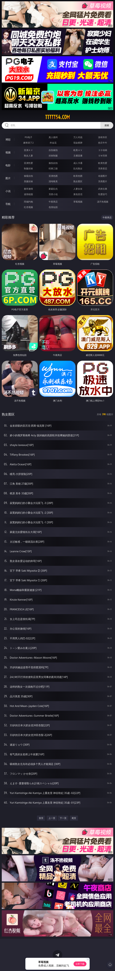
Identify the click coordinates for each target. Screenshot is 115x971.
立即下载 (79, 963)
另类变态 (102, 168)
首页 (41, 818)
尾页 (74, 818)
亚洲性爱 (28, 162)
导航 (8, 204)
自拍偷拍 (53, 150)
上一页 (52, 818)
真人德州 (53, 137)
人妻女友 (77, 188)
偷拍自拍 (53, 162)
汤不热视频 (102, 201)
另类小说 (53, 194)
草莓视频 (77, 201)
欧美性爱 (102, 162)
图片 (8, 178)
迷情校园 (28, 194)
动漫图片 (102, 175)
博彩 (8, 139)
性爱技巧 (102, 194)
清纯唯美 (53, 181)
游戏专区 (102, 137)
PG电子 (28, 137)
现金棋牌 (77, 142)
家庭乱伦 (53, 188)
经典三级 (53, 168)
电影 (8, 165)
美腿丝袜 (28, 181)
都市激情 (28, 188)
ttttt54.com (57, 117)
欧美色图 (77, 175)
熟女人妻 (28, 155)
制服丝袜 (28, 168)
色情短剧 (53, 207)
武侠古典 (102, 188)
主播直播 (77, 155)
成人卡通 (77, 162)
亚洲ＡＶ (28, 150)
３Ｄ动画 (102, 150)
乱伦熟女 (77, 168)
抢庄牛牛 (102, 142)
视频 (8, 152)
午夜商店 (53, 201)
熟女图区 (77, 181)
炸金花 (53, 142)
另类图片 (102, 181)
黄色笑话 (77, 194)
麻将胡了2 (28, 142)
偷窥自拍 (28, 175)
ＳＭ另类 (102, 155)
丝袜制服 (53, 155)
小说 (8, 191)
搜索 (107, 125)
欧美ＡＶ (77, 150)
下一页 (63, 818)
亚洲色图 (53, 175)
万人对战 (77, 137)
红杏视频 (28, 207)
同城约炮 (28, 201)
